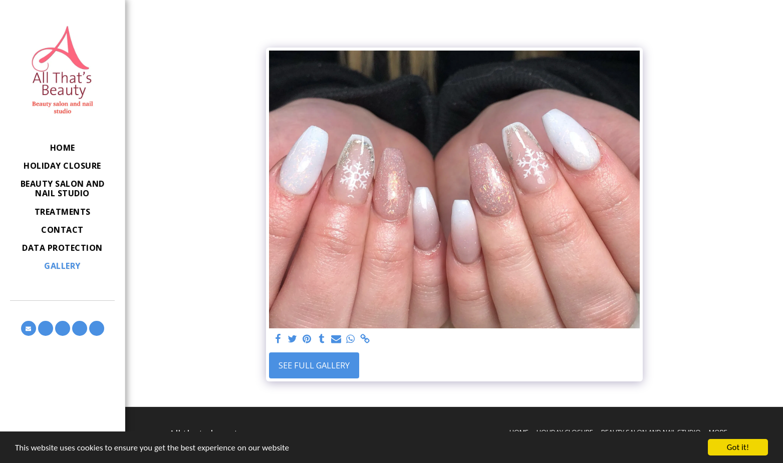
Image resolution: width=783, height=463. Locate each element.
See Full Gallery (314, 365)
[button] (28, 328)
